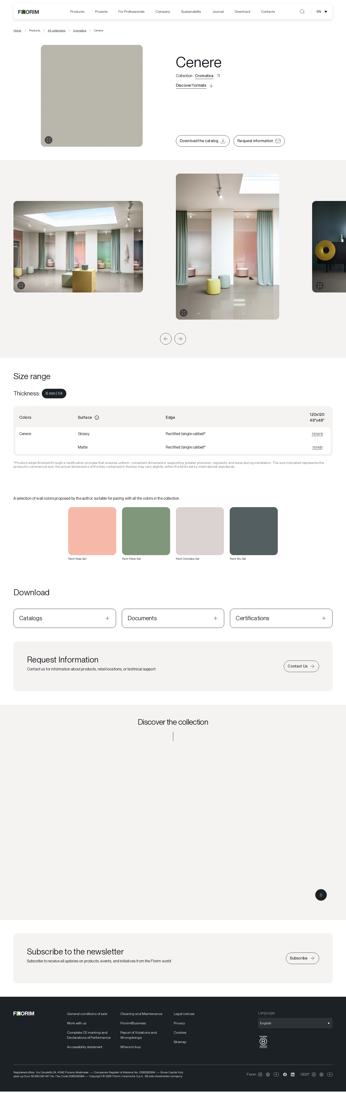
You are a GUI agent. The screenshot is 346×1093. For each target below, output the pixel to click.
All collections (56, 32)
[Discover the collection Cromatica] (173, 828)
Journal (218, 11)
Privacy (179, 1024)
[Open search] (302, 11)
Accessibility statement (84, 1048)
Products (77, 11)
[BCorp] (263, 1049)
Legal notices (184, 1015)
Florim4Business (133, 1024)
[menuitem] (77, 11)
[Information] (97, 419)
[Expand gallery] (21, 287)
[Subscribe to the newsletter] (302, 959)
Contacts (268, 11)
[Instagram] (260, 1076)
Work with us (76, 1024)
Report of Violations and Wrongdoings (138, 1036)
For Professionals (131, 11)
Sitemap (180, 1043)
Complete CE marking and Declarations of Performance (89, 1036)
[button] (166, 340)
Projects (101, 11)
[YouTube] (276, 1076)
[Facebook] (285, 1076)
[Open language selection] (323, 11)
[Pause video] (321, 896)
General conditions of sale (87, 1015)
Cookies (180, 1034)
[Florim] (28, 11)
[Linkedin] (293, 1076)
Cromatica (79, 32)
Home (17, 32)
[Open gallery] (48, 141)
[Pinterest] (268, 1076)
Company (162, 11)
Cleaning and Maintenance (141, 1015)
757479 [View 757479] (317, 435)
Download (242, 11)
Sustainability (191, 11)
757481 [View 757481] (317, 448)
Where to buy (130, 1048)
